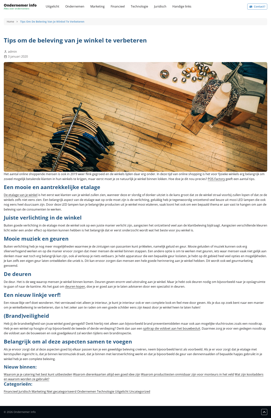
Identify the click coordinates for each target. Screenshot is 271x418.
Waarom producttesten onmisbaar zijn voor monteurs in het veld (187, 374)
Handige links (181, 6)
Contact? (257, 6)
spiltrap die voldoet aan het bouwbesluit (171, 328)
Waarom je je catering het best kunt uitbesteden (38, 374)
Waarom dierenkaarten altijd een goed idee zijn (106, 374)
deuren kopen (75, 286)
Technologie (139, 6)
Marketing (97, 6)
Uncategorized (139, 391)
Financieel (118, 6)
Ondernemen (74, 6)
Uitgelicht (52, 6)
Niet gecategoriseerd (62, 391)
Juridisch (160, 6)
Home (10, 21)
